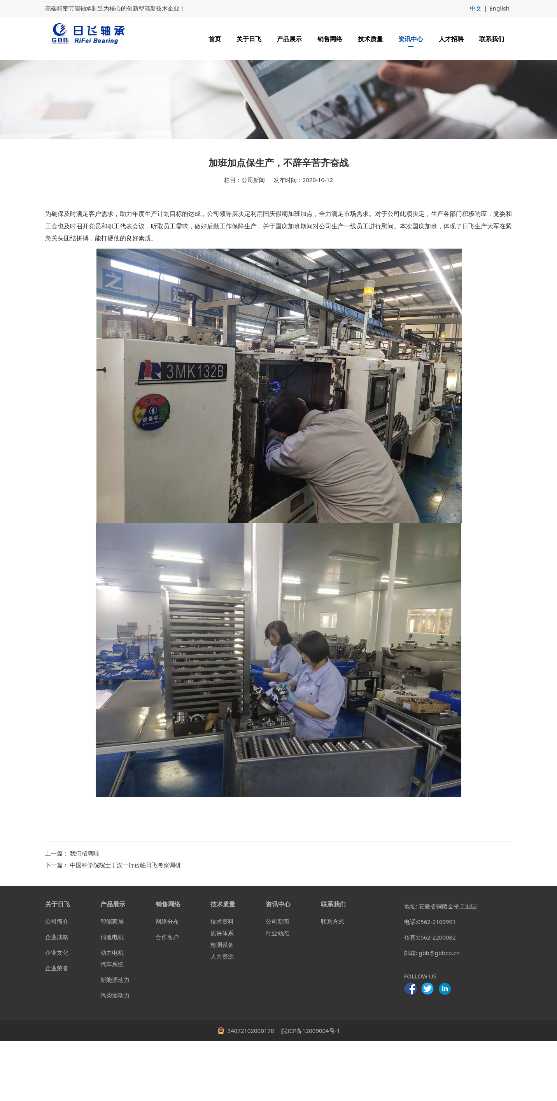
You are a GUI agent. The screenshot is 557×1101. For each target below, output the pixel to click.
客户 (173, 997)
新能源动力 (115, 1040)
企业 (51, 997)
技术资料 (222, 981)
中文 (476, 8)
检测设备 (222, 1005)
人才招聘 (451, 39)
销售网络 (329, 39)
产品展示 (289, 39)
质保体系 (222, 993)
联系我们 (491, 39)
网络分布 (167, 981)
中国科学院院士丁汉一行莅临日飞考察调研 (125, 925)
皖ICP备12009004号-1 (310, 1091)
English (500, 8)
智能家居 (112, 981)
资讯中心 (410, 39)
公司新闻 (277, 981)
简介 (62, 981)
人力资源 (222, 1016)
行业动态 (277, 993)
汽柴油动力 (115, 1055)
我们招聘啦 (84, 913)
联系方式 (332, 981)
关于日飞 (248, 39)
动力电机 (112, 1013)
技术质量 (370, 39)
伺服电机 (112, 997)
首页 (214, 39)
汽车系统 (112, 1024)
